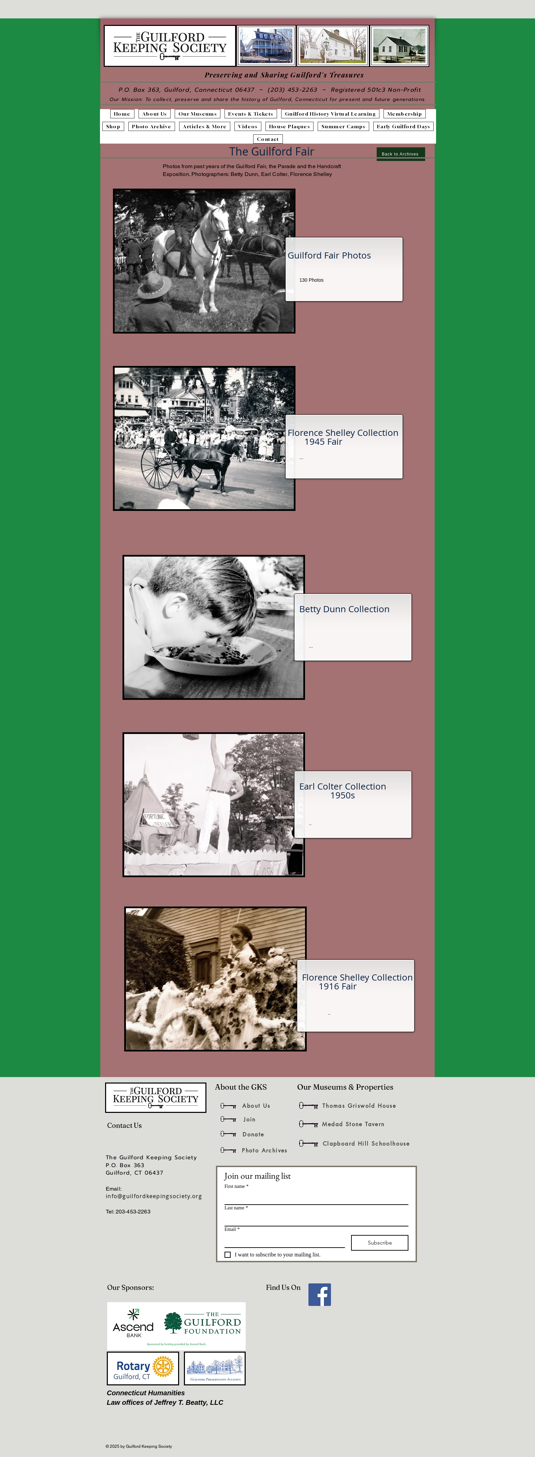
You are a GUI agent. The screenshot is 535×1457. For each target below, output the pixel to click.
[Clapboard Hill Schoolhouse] (366, 1143)
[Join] (250, 1119)
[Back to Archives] (401, 154)
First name (237, 1186)
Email (232, 1229)
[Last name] (314, 1219)
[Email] (283, 1241)
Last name (236, 1208)
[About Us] (256, 1106)
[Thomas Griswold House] (359, 1106)
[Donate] (253, 1134)
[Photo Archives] (265, 1150)
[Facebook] (319, 1294)
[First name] (314, 1198)
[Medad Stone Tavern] (353, 1124)
